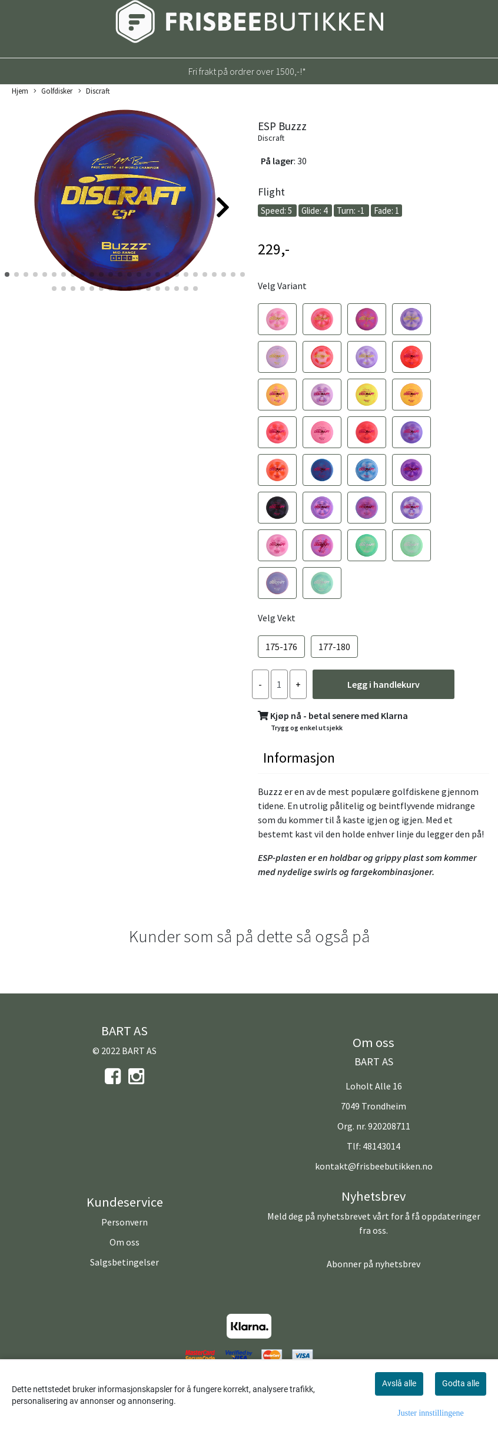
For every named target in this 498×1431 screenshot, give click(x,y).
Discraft (94, 91)
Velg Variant (282, 286)
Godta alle (460, 1383)
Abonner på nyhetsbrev (373, 1264)
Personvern (124, 1222)
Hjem (20, 90)
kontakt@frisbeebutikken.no (374, 1166)
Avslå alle (399, 1383)
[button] (7, 274)
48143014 (381, 1146)
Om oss (124, 1242)
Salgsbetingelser (124, 1262)
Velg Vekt (277, 618)
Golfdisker (53, 91)
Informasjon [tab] (299, 757)
